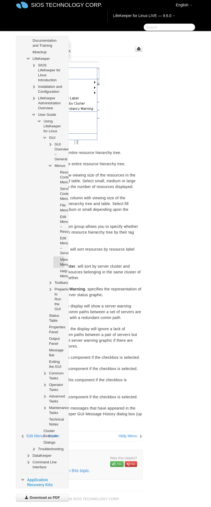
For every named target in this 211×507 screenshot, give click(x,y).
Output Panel (54, 341)
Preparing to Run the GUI (56, 298)
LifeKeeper (38, 58)
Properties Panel (56, 329)
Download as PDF (42, 497)
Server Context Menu (62, 194)
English (184, 5)
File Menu (62, 207)
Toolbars (56, 282)
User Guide (43, 114)
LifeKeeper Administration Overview (45, 102)
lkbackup (39, 52)
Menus (56, 166)
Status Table (54, 318)
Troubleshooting (47, 449)
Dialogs (49, 442)
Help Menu (62, 273)
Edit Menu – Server (62, 245)
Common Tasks (52, 375)
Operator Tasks (52, 387)
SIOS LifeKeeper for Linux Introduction (45, 72)
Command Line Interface (41, 464)
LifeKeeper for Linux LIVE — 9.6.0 (144, 15)
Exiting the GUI (55, 364)
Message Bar (56, 352)
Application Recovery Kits (36, 482)
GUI (48, 138)
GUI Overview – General (56, 151)
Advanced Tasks (53, 398)
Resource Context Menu (62, 177)
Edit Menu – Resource (62, 224)
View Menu (62, 262)
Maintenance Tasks (53, 410)
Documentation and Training (44, 42)
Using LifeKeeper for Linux (49, 125)
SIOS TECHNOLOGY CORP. (66, 5)
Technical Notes (56, 421)
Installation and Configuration (46, 88)
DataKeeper (38, 455)
